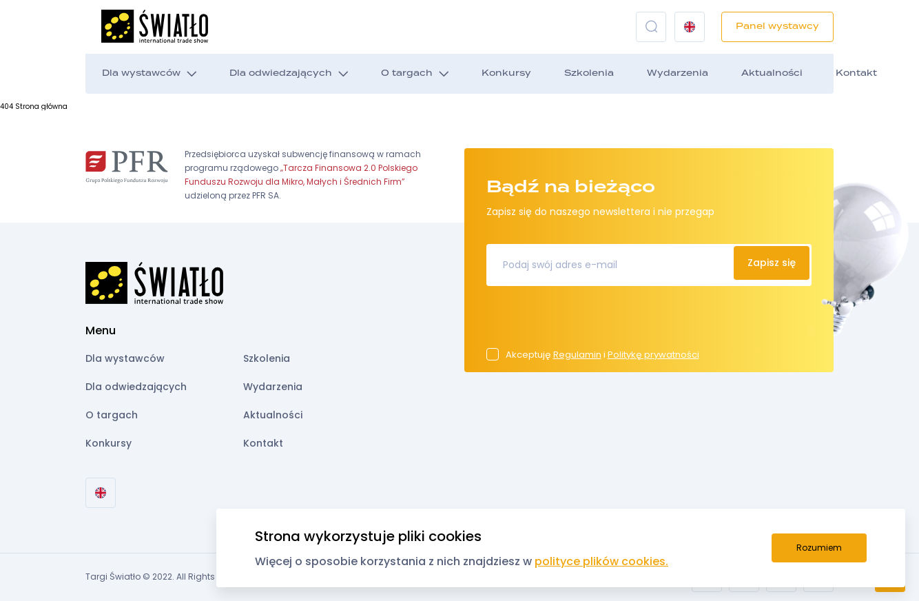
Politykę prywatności (653, 354)
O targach (407, 74)
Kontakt (856, 74)
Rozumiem (819, 547)
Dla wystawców (141, 74)
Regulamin (577, 354)
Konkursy (506, 74)
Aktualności (772, 74)
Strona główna (41, 106)
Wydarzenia (677, 74)
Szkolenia (589, 74)
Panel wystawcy (777, 26)
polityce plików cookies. (601, 561)
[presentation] (591, 321)
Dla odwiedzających (280, 74)
